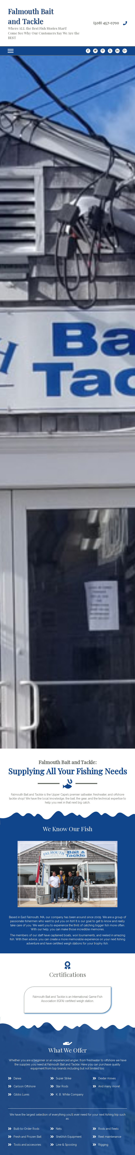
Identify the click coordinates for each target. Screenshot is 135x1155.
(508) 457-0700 (106, 23)
